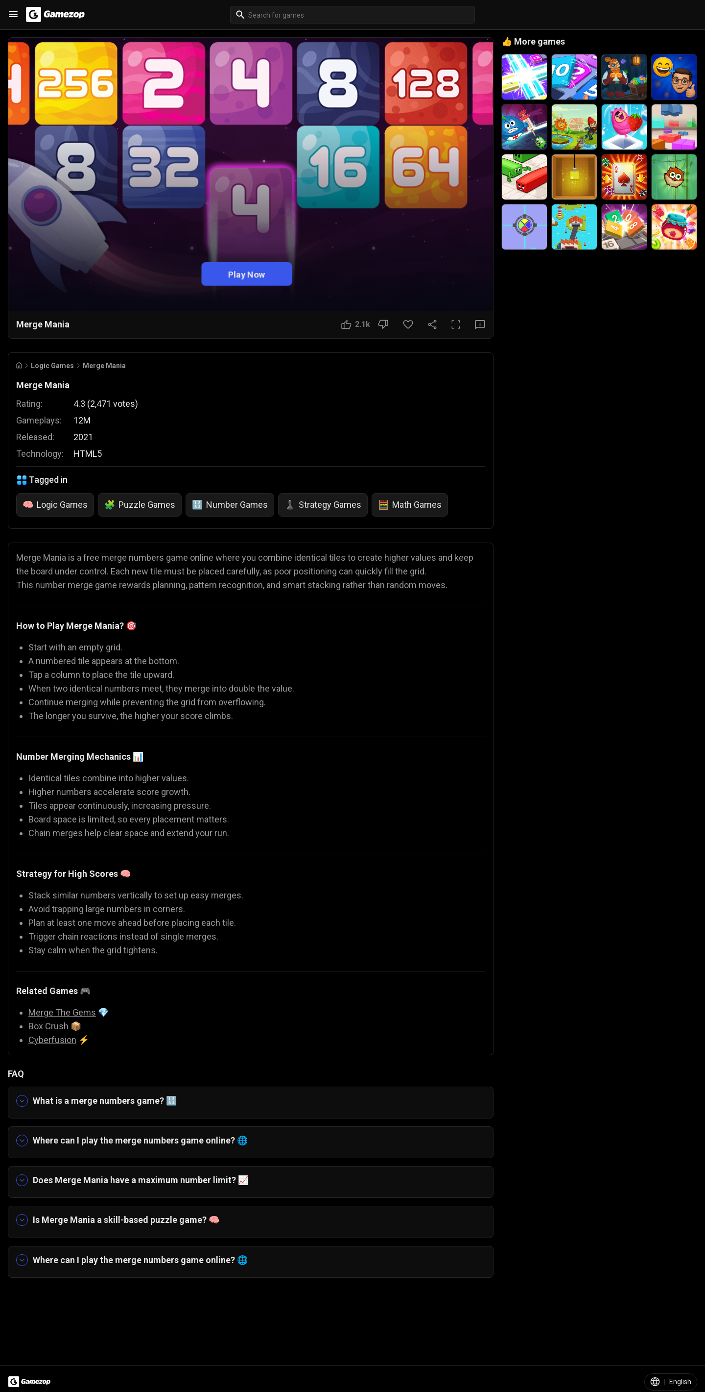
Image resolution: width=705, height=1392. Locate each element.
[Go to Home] (19, 365)
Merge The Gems (62, 1012)
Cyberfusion (52, 1040)
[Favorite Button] (408, 324)
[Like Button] (355, 324)
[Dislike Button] (383, 324)
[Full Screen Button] (455, 324)
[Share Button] (432, 324)
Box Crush (48, 1026)
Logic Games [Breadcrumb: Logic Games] (52, 366)
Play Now (246, 274)
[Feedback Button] (480, 324)
